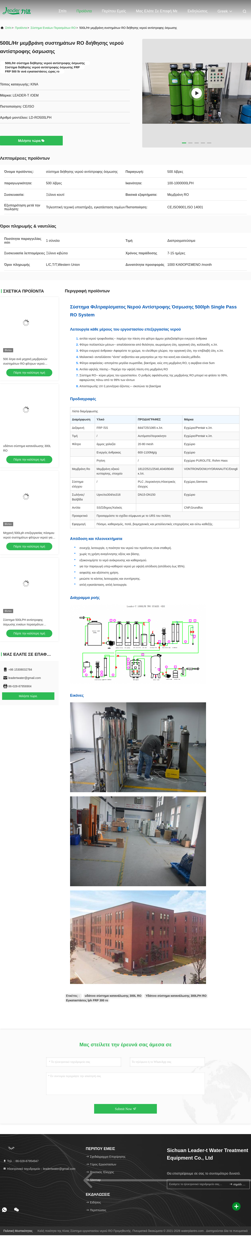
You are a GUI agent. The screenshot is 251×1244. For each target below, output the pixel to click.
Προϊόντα (84, 11)
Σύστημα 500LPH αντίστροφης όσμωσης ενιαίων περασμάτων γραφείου (23, 624)
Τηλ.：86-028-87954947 (21, 1161)
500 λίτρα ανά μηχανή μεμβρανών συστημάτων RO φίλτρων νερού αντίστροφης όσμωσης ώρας (25, 363)
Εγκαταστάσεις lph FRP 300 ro (87, 1000)
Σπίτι (63, 11)
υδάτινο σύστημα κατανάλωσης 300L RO (113, 995)
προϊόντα (21, 27)
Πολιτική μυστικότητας (18, 1231)
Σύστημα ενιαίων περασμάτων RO (53, 27)
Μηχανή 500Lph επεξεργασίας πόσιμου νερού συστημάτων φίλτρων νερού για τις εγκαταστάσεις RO (28, 537)
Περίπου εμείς (114, 11)
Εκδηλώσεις (197, 11)
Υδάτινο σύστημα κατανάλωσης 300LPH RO (176, 995)
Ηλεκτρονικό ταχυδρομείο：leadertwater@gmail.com (39, 1168)
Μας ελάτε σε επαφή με (157, 11)
